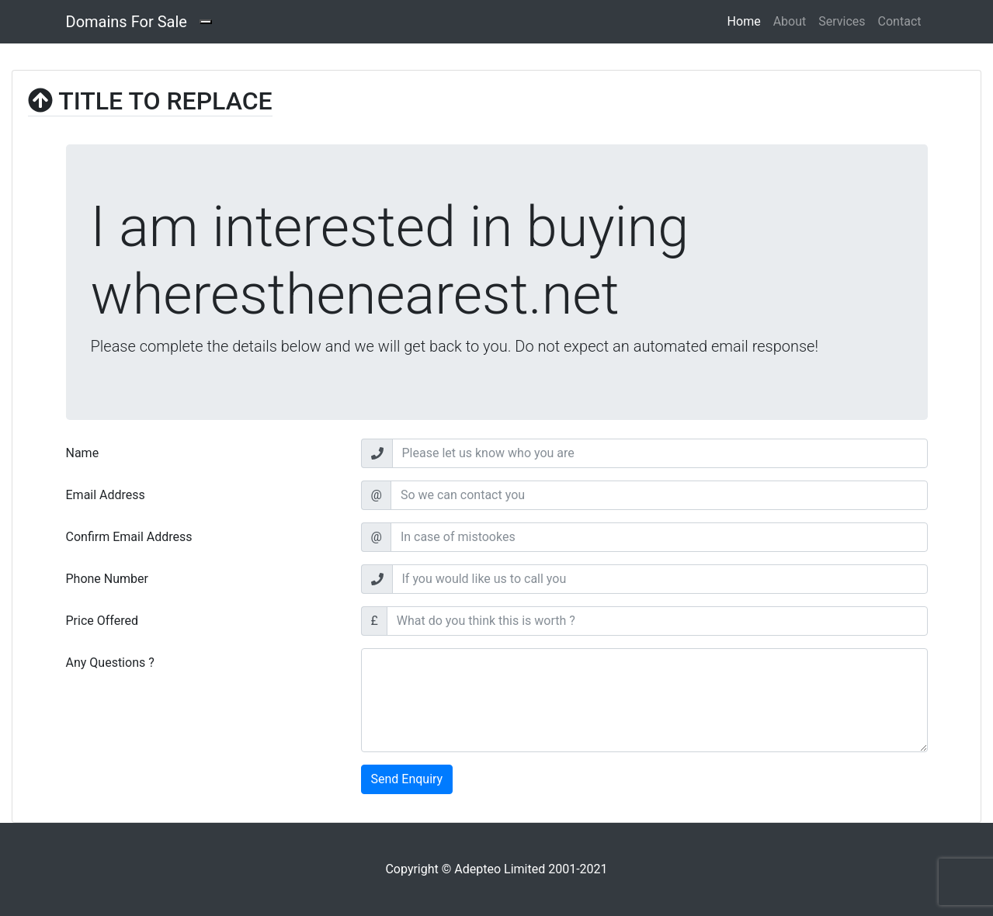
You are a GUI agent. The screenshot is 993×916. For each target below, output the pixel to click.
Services (841, 21)
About (790, 21)
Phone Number (107, 578)
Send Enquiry (407, 779)
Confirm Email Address (129, 536)
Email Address (105, 494)
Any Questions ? (110, 662)
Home (747, 20)
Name (82, 453)
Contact (900, 21)
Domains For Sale (126, 21)
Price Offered (102, 620)
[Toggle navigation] (206, 21)
